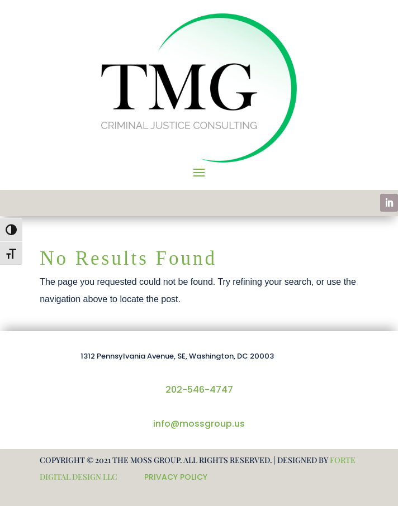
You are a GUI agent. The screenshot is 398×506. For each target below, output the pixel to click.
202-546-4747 (199, 389)
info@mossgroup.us (199, 423)
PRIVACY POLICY (175, 477)
